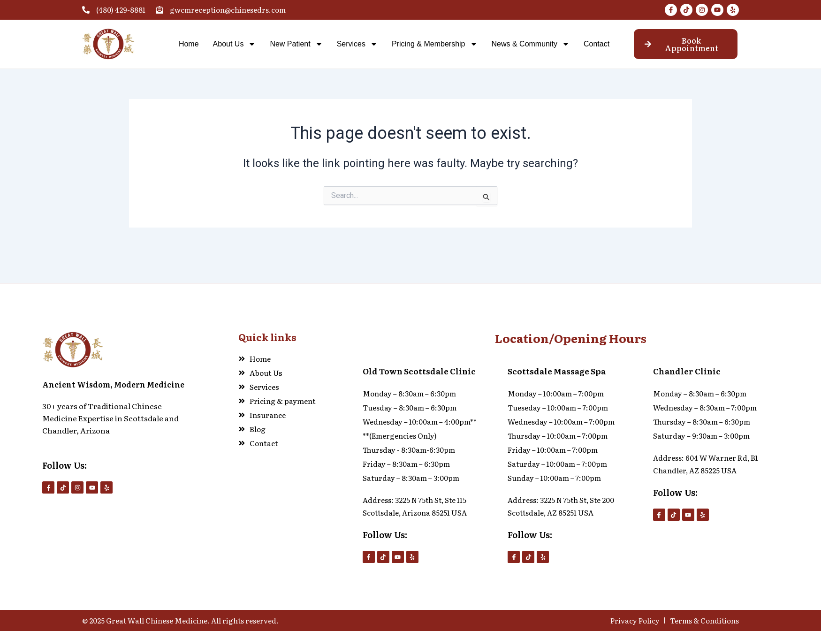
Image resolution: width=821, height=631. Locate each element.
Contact (596, 44)
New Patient (296, 44)
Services (357, 44)
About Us (234, 44)
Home (189, 44)
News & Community (531, 44)
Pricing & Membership (435, 44)
